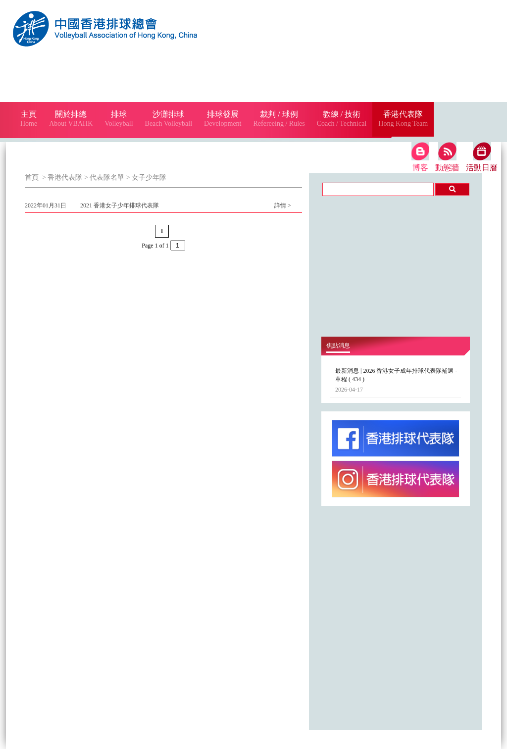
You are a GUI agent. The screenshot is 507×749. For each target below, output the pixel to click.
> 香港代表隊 (62, 177)
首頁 (32, 177)
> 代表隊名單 (103, 177)
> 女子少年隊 (145, 177)
